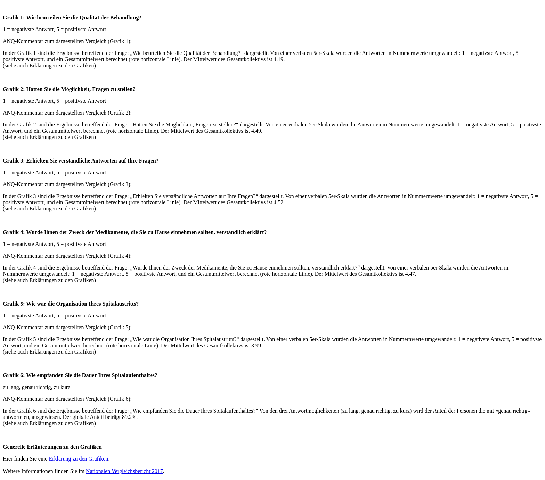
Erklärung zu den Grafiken (78, 459)
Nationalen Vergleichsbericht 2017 (124, 471)
